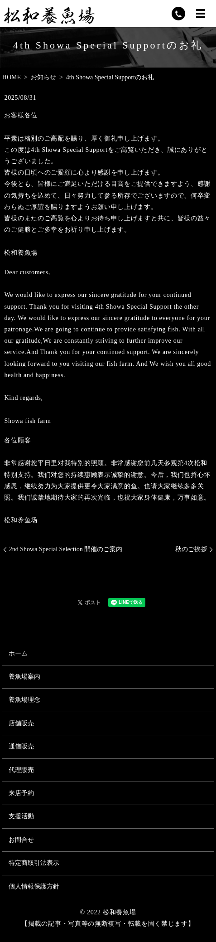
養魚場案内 (24, 676)
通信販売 (21, 746)
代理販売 (21, 770)
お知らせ (43, 77)
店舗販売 (21, 723)
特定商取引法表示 (34, 862)
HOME (11, 77)
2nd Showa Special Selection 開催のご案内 (65, 549)
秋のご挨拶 (191, 549)
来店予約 (21, 793)
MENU (200, 14)
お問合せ (21, 839)
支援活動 (21, 816)
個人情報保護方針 (34, 886)
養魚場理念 (24, 699)
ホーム (18, 653)
